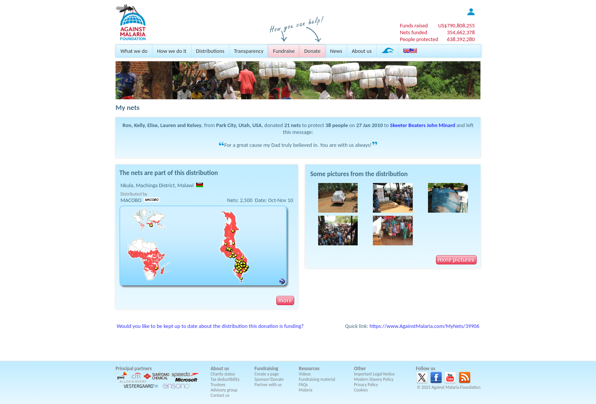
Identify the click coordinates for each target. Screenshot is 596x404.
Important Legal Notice (374, 374)
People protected (419, 39)
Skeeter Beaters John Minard (422, 125)
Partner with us (268, 384)
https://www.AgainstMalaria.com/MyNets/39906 (424, 326)
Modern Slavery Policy (373, 379)
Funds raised (414, 25)
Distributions (210, 51)
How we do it (171, 51)
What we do (133, 51)
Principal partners (134, 368)
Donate (312, 51)
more (285, 300)
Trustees (218, 384)
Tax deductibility (225, 379)
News (336, 51)
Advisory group (224, 390)
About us (361, 51)
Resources (309, 368)
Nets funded (413, 32)
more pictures (456, 260)
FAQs (303, 384)
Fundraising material (317, 379)
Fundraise (284, 51)
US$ (456, 25)
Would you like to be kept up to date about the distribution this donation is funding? (210, 326)
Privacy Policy (366, 384)
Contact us (220, 395)
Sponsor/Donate (269, 379)
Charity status (223, 374)
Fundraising (266, 368)
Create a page (267, 374)
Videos (305, 374)
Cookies (361, 390)
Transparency (248, 51)
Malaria (305, 390)
